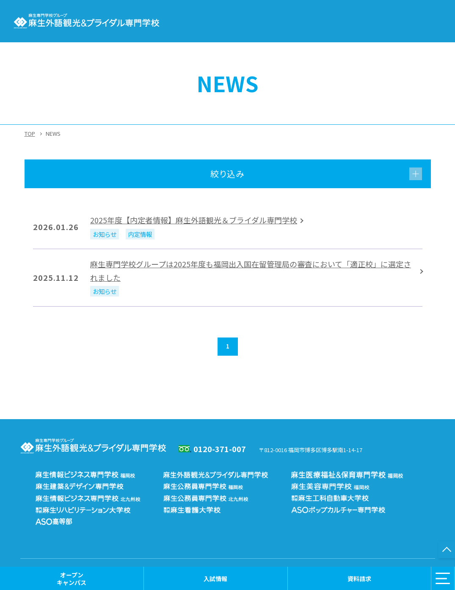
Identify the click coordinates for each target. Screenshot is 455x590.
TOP (30, 133)
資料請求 (359, 578)
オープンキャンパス (71, 578)
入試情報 (215, 578)
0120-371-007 (219, 448)
